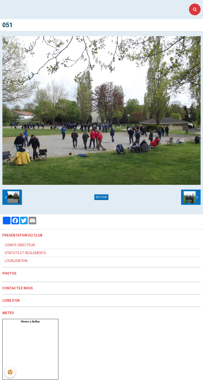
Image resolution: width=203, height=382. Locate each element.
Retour (101, 197)
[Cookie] (10, 372)
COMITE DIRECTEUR (20, 245)
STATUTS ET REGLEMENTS (25, 253)
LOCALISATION (16, 261)
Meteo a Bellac (30, 321)
